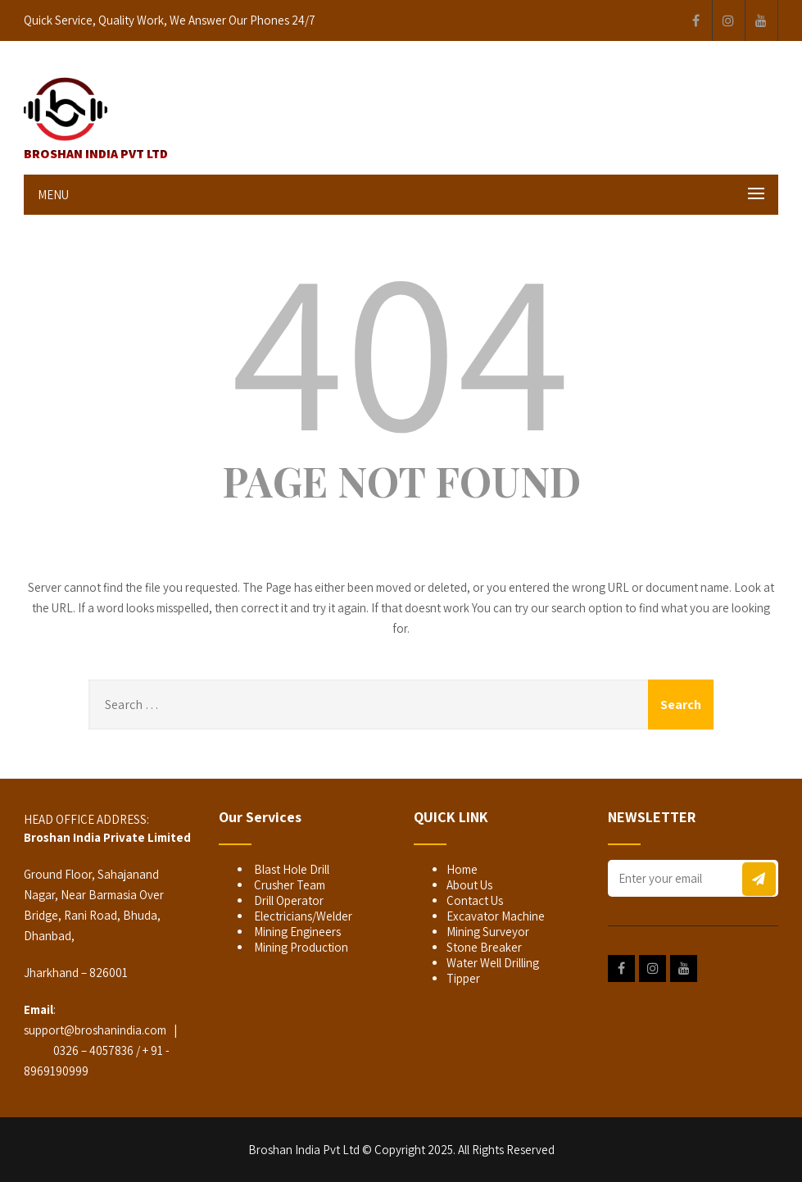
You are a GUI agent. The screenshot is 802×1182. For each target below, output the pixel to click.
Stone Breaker (484, 947)
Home (462, 869)
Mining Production (299, 947)
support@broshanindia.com (95, 1030)
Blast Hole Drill (290, 869)
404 (401, 346)
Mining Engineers (296, 931)
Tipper (463, 978)
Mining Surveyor (487, 931)
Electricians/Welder (301, 916)
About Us (469, 885)
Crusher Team (288, 885)
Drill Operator (287, 900)
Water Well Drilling (492, 963)
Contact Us (474, 900)
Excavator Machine (495, 916)
